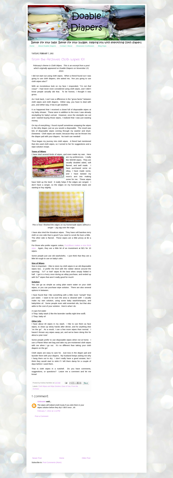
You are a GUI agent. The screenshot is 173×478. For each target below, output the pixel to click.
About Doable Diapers (47, 46)
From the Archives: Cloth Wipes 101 (58, 59)
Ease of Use (66, 386)
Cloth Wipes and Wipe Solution (49, 386)
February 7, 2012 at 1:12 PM (48, 411)
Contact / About (66, 46)
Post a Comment (41, 416)
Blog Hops (102, 46)
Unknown (41, 402)
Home (32, 46)
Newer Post (37, 458)
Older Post (86, 458)
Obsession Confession (85, 46)
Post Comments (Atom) (52, 462)
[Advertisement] (61, 437)
